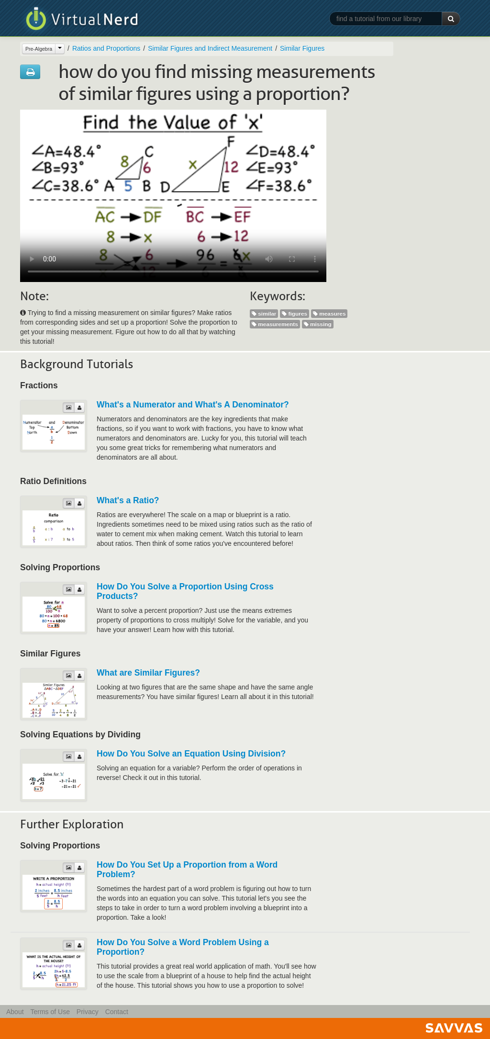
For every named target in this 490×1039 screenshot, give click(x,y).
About (15, 1012)
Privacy (88, 1012)
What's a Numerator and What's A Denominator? (193, 404)
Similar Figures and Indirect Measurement (210, 48)
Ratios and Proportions (106, 48)
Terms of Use (49, 1012)
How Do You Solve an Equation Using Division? (191, 753)
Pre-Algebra (38, 49)
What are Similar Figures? (148, 673)
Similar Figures (302, 48)
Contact (116, 1012)
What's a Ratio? (128, 500)
